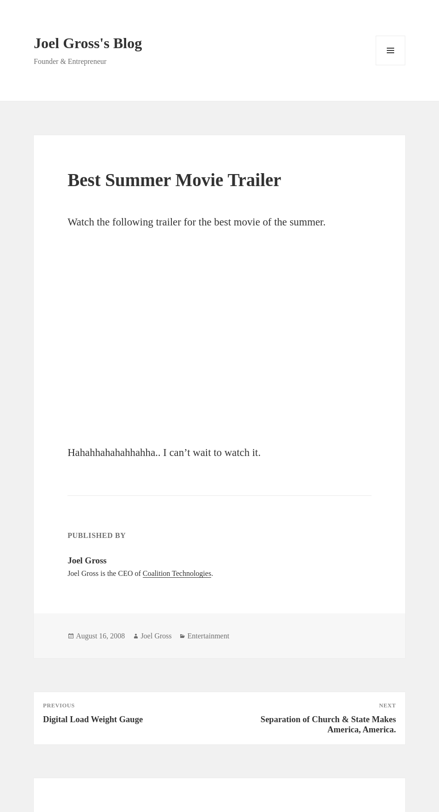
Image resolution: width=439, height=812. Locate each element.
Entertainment (208, 636)
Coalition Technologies (177, 573)
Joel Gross (155, 636)
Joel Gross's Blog (88, 43)
